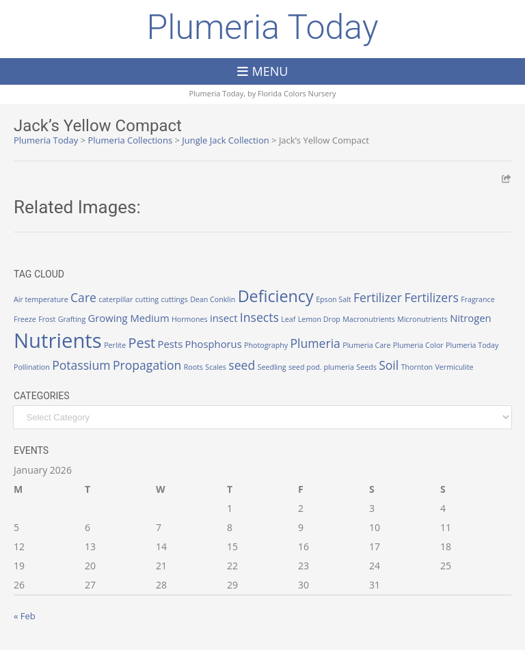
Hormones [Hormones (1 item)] (190, 319)
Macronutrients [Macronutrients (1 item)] (368, 319)
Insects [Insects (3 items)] (259, 317)
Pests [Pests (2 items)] (170, 344)
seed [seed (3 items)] (241, 365)
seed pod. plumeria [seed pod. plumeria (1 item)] (321, 367)
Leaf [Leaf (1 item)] (288, 319)
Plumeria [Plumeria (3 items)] (315, 343)
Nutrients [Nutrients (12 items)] (58, 340)
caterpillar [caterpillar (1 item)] (115, 299)
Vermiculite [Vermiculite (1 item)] (454, 367)
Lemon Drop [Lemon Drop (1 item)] (319, 319)
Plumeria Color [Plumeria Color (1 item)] (418, 345)
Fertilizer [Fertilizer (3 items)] (377, 297)
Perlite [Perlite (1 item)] (115, 345)
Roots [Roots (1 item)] (193, 367)
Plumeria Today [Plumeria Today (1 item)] (472, 345)
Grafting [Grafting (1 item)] (71, 319)
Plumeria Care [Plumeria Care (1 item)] (366, 345)
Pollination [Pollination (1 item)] (32, 367)
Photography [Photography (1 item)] (266, 345)
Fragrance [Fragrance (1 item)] (477, 299)
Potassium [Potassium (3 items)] (81, 365)
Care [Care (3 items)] (83, 297)
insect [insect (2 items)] (224, 318)
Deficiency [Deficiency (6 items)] (276, 296)
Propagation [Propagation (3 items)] (147, 365)
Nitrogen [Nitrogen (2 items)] (471, 318)
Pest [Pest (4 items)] (142, 343)
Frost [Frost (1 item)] (46, 319)
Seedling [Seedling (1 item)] (272, 367)
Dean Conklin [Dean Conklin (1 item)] (212, 299)
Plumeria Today (262, 27)
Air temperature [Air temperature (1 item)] (41, 299)
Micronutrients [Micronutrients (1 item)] (422, 319)
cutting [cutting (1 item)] (147, 299)
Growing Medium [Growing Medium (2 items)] (129, 318)
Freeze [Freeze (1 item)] (25, 319)
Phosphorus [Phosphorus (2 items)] (213, 344)
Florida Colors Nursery (297, 93)
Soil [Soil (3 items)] (389, 365)
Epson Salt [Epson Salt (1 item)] (333, 299)
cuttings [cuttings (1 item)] (174, 299)
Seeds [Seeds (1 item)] (366, 367)
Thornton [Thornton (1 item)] (417, 367)
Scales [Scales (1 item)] (215, 367)
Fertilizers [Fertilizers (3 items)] (431, 297)
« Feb (25, 616)
